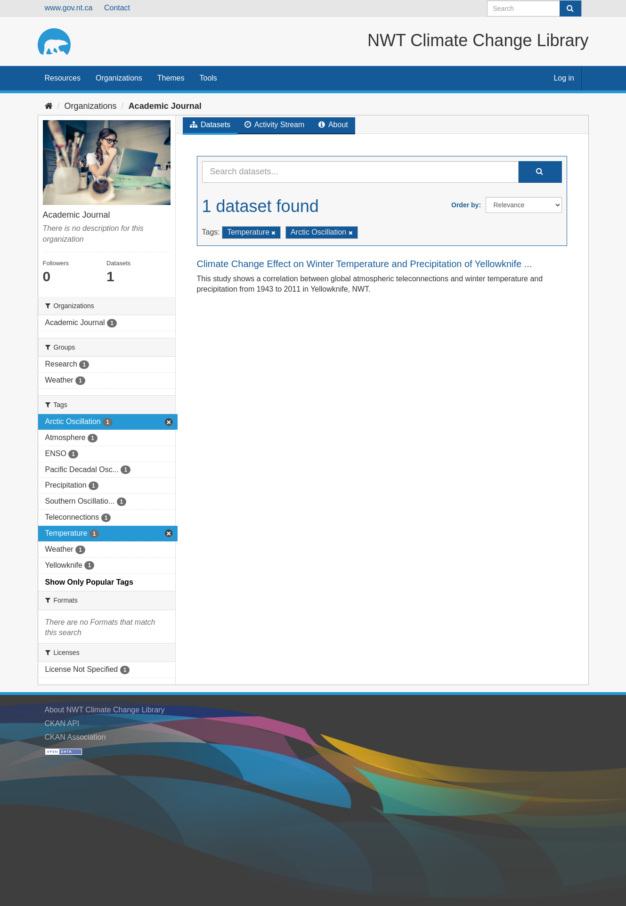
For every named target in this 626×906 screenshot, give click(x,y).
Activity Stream (274, 125)
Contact (117, 8)
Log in (563, 78)
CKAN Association (75, 737)
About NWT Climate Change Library (105, 710)
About (333, 125)
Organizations (119, 78)
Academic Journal (165, 106)
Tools (208, 78)
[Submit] (570, 8)
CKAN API (62, 723)
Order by (465, 205)
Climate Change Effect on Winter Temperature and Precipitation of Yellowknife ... (364, 264)
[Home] (49, 106)
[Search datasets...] (360, 172)
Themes (171, 78)
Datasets (210, 125)
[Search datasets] (534, 8)
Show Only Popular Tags (89, 582)
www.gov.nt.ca (69, 8)
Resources (63, 78)
